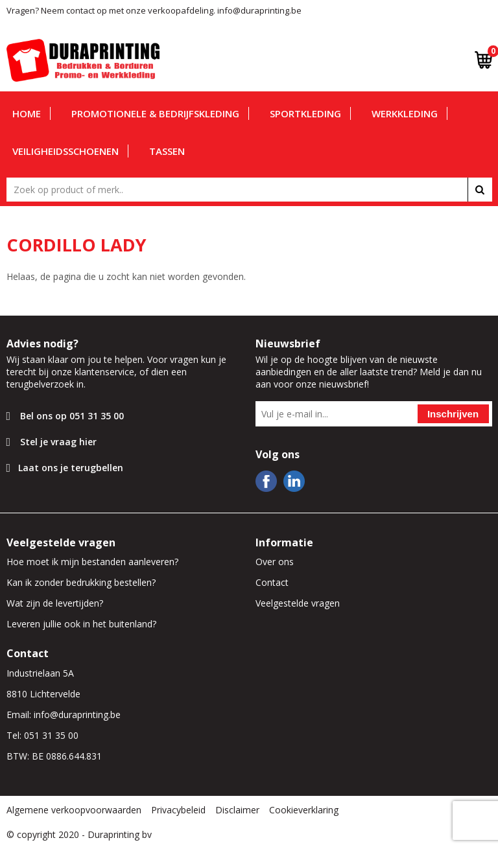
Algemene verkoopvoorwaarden (73, 810)
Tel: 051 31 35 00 (42, 735)
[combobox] (249, 190)
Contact (272, 582)
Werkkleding (405, 113)
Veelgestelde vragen (297, 603)
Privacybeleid (178, 810)
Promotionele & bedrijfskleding (155, 113)
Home (26, 113)
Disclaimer (237, 810)
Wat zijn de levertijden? (54, 603)
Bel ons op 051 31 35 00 (72, 416)
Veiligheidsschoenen (65, 151)
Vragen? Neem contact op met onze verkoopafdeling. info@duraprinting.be (154, 10)
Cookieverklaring (303, 810)
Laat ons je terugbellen (70, 467)
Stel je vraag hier (58, 442)
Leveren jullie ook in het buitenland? (81, 624)
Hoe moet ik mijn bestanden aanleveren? (92, 561)
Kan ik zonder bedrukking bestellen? (81, 582)
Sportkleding (305, 113)
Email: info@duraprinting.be (63, 714)
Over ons (274, 561)
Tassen (167, 151)
